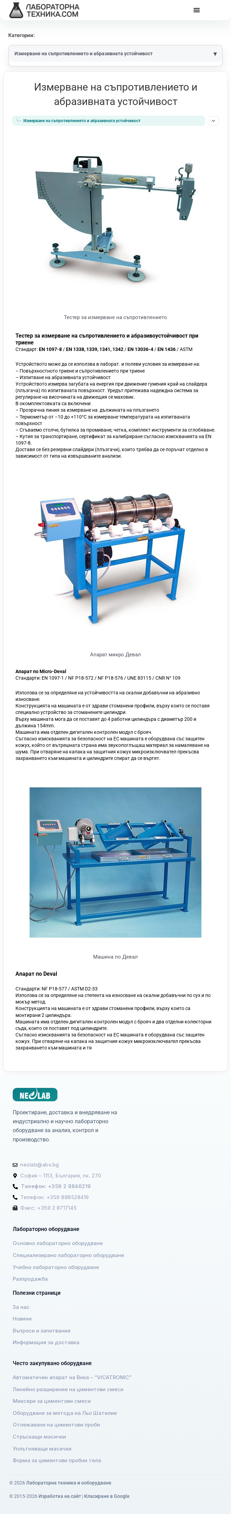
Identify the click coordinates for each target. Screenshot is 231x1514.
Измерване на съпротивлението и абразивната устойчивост (83, 53)
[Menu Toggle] (196, 10)
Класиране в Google (107, 1496)
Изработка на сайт (59, 1496)
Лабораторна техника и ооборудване (68, 1483)
